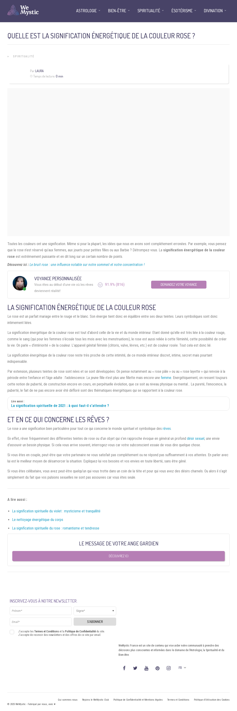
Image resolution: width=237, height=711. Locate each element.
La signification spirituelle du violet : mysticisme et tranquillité (56, 511)
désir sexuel (195, 438)
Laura (39, 71)
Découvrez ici (118, 556)
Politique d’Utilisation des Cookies (212, 699)
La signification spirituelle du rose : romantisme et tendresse (55, 528)
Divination (213, 10)
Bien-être (117, 10)
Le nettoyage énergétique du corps (37, 519)
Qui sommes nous (68, 699)
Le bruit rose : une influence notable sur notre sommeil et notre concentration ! (87, 264)
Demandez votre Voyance (179, 284)
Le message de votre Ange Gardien (118, 543)
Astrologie (86, 10)
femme (166, 378)
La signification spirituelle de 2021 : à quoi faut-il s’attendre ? (60, 405)
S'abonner (95, 621)
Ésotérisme (182, 10)
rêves (167, 428)
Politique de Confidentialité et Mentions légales (138, 699)
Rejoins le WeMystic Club (95, 699)
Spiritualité (23, 56)
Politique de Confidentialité (80, 631)
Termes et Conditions (46, 631)
